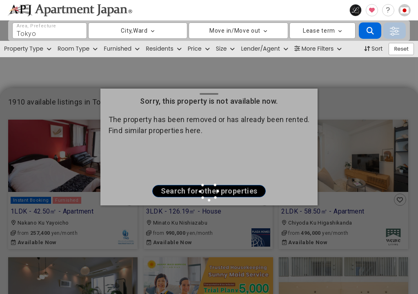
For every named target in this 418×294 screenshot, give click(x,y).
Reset (401, 49)
